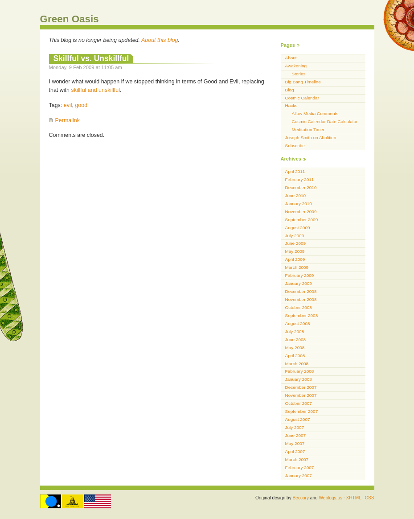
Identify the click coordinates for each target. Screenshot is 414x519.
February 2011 (299, 179)
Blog (289, 89)
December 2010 (301, 187)
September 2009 (301, 219)
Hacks (291, 105)
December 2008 (301, 291)
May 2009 (295, 251)
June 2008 (295, 339)
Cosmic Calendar (302, 97)
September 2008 (301, 315)
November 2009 (301, 211)
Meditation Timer (308, 129)
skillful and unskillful (95, 90)
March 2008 (297, 363)
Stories (299, 73)
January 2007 (298, 475)
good (81, 105)
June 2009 (295, 243)
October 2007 (298, 403)
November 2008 (301, 299)
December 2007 (301, 387)
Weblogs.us (330, 497)
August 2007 (297, 419)
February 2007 (299, 467)
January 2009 (298, 283)
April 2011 (295, 171)
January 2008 (298, 379)
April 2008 (295, 355)
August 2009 (297, 227)
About (291, 57)
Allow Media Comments (315, 113)
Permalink (67, 120)
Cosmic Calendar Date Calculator (325, 121)
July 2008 (294, 331)
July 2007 (294, 427)
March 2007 (297, 459)
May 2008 (295, 347)
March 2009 (297, 267)
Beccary (301, 497)
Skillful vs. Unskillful (91, 58)
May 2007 (295, 443)
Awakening (296, 65)
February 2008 (299, 371)
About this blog (159, 40)
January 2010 (298, 203)
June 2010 (295, 195)
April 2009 (295, 259)
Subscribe (295, 145)
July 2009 (294, 235)
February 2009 (299, 275)
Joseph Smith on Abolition (310, 137)
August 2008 (297, 323)
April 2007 (295, 451)
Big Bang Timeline (303, 81)
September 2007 (301, 411)
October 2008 (298, 307)
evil (68, 105)
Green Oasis (69, 19)
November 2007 (301, 395)
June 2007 (295, 435)
